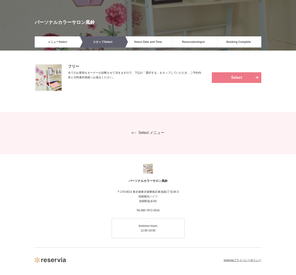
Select (236, 77)
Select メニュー (148, 132)
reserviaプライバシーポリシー (242, 260)
